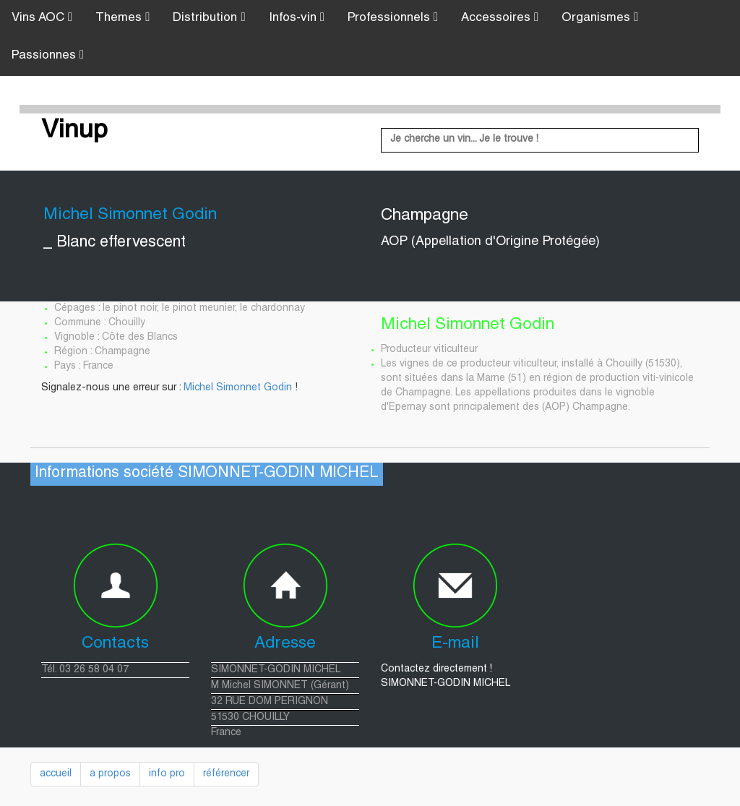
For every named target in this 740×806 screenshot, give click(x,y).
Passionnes (48, 55)
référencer (226, 774)
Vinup (74, 132)
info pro (167, 774)
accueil (56, 774)
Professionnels (393, 18)
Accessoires (499, 18)
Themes (122, 18)
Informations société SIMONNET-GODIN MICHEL (207, 473)
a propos (110, 774)
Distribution (209, 18)
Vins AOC (42, 18)
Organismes (600, 18)
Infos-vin (296, 18)
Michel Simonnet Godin (238, 388)
